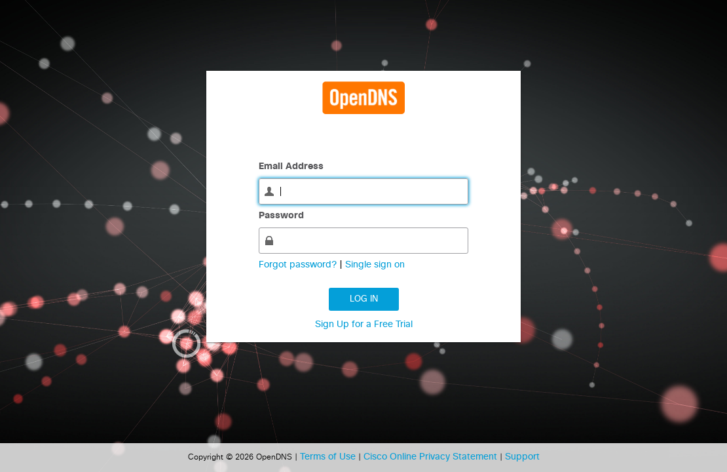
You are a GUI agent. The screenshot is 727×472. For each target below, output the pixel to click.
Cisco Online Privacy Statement (432, 457)
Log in (364, 299)
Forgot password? (299, 264)
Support (522, 457)
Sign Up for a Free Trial (364, 324)
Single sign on (375, 264)
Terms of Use (329, 457)
